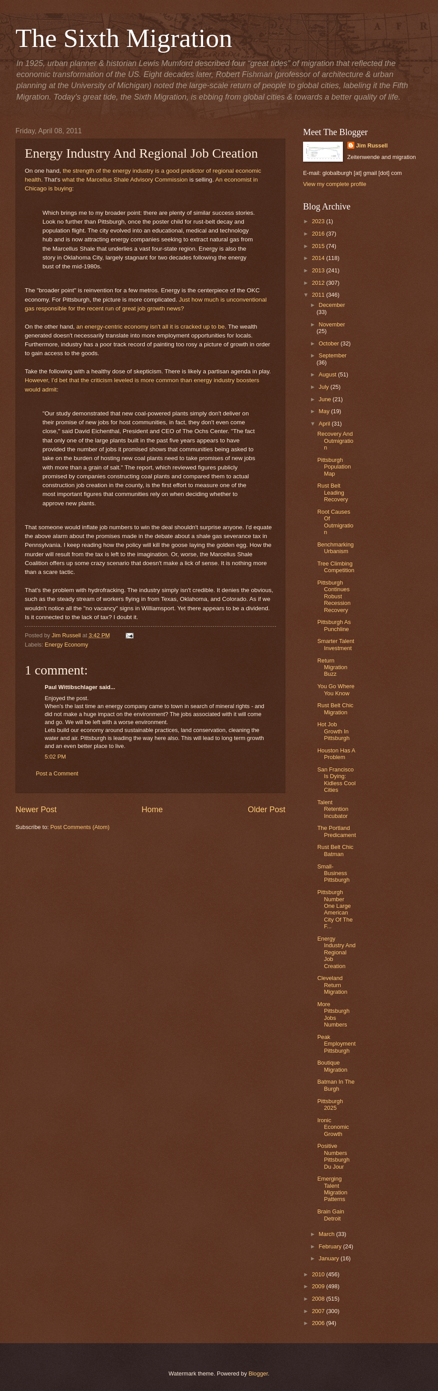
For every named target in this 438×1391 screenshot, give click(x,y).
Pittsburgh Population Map (334, 467)
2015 (319, 246)
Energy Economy (66, 644)
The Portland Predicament (336, 831)
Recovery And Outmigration (335, 440)
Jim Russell (372, 145)
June (326, 399)
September (332, 355)
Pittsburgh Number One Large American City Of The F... (335, 909)
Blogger (258, 1373)
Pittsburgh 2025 (330, 1104)
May (325, 411)
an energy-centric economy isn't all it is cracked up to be (150, 326)
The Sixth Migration (123, 38)
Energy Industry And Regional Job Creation (336, 952)
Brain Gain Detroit (330, 1214)
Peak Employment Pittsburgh (336, 1044)
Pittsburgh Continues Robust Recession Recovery (333, 596)
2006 (319, 1323)
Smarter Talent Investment (335, 644)
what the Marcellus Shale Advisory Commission (125, 179)
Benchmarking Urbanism (335, 547)
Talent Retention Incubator (332, 809)
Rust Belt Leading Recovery (332, 492)
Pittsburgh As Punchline (334, 625)
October (329, 343)
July (324, 387)
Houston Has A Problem (336, 753)
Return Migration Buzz (332, 667)
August (328, 374)
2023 (319, 221)
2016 (319, 233)
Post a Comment (57, 773)
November (332, 324)
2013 (319, 270)
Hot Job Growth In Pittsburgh (333, 731)
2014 (319, 258)
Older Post (266, 809)
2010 (319, 1274)
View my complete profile (334, 184)
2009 (319, 1286)
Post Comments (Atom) (80, 827)
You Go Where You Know (335, 689)
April (325, 423)
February (331, 1246)
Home (152, 809)
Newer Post (36, 809)
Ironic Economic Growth (333, 1127)
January (329, 1258)
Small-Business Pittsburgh (333, 873)
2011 (319, 294)
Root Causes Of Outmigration (335, 521)
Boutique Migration (332, 1066)
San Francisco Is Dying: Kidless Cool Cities (336, 779)
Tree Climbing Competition (335, 566)
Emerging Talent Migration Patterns (332, 1188)
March (327, 1234)
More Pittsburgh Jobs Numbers (333, 1014)
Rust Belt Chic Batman (335, 850)
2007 (319, 1311)
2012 (319, 282)
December (332, 305)
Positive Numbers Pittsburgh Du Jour (333, 1156)
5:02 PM (55, 756)
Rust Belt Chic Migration (335, 708)
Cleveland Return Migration (332, 985)
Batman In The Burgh (335, 1085)
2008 (319, 1298)
